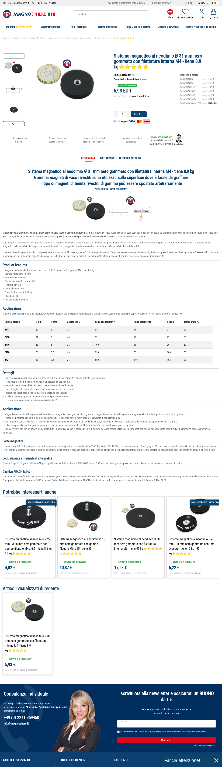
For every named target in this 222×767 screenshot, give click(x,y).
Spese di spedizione (140, 96)
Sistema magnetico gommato (23, 38)
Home (4, 38)
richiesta (212, 103)
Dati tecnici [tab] (107, 158)
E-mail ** (123, 722)
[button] (14, 123)
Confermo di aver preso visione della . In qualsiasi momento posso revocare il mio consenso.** (164, 731)
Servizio (202, 3)
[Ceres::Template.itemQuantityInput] (122, 114)
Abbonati (187, 740)
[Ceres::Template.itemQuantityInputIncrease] (128, 114)
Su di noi (189, 3)
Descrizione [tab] (88, 158)
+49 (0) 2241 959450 (46, 3)
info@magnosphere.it (18, 3)
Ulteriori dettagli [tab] (130, 158)
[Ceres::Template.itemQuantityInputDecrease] (116, 114)
